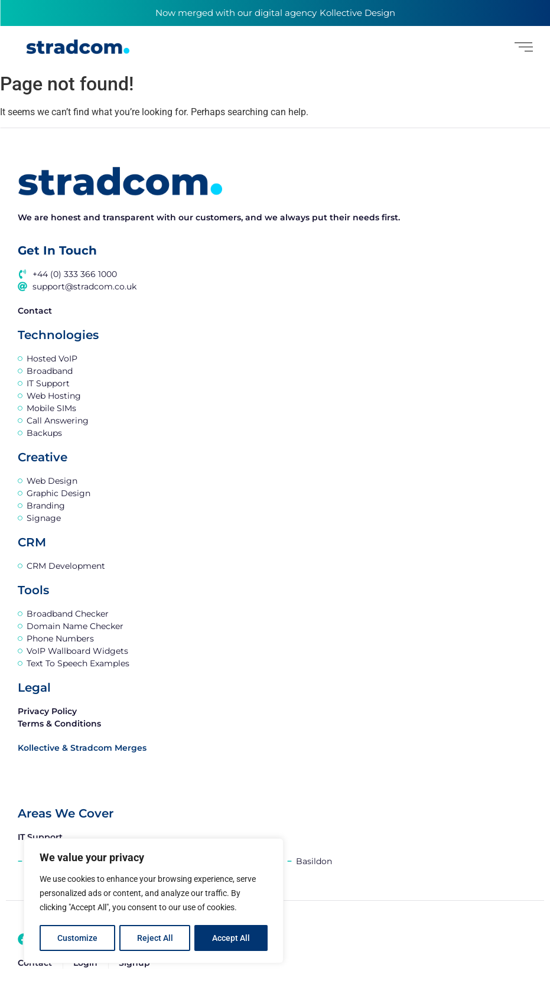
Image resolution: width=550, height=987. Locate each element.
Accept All (231, 938)
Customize (77, 938)
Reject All (155, 938)
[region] (154, 901)
